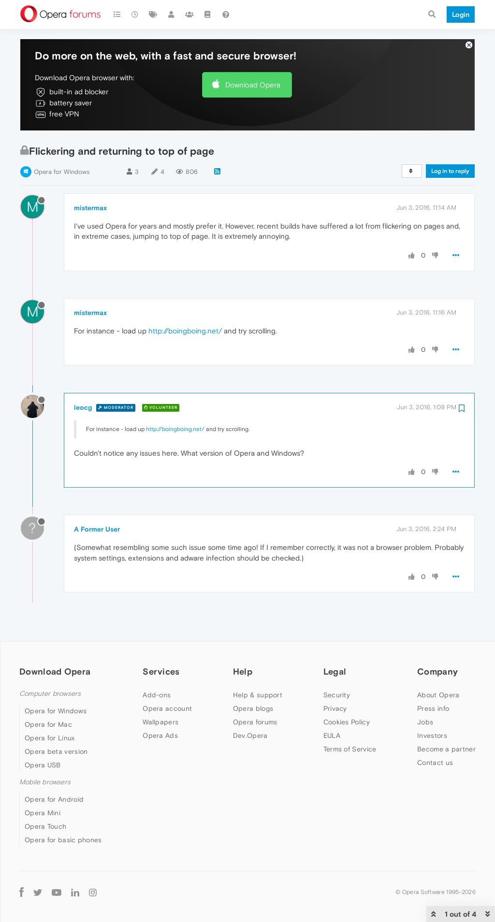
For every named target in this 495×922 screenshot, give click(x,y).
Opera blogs (253, 708)
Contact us (435, 762)
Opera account (167, 708)
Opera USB (43, 765)
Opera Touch (45, 826)
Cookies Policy (346, 722)
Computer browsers (50, 694)
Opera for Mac (48, 724)
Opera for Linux (50, 738)
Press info (433, 708)
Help (242, 671)
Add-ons (157, 695)
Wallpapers (160, 722)
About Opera (438, 695)
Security (336, 695)
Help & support (257, 695)
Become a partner (446, 749)
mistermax (90, 208)
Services (161, 671)
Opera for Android (54, 799)
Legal (335, 671)
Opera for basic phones (63, 840)
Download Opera (252, 85)
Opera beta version (56, 751)
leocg (83, 407)
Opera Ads (160, 735)
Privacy (335, 708)
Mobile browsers (45, 782)
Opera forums (255, 722)
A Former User (97, 529)
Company (437, 671)
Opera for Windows (61, 171)
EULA (331, 735)
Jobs (425, 722)
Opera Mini (42, 813)
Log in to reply (450, 171)
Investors (432, 735)
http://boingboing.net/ (185, 331)
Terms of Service (350, 749)
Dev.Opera (250, 735)
